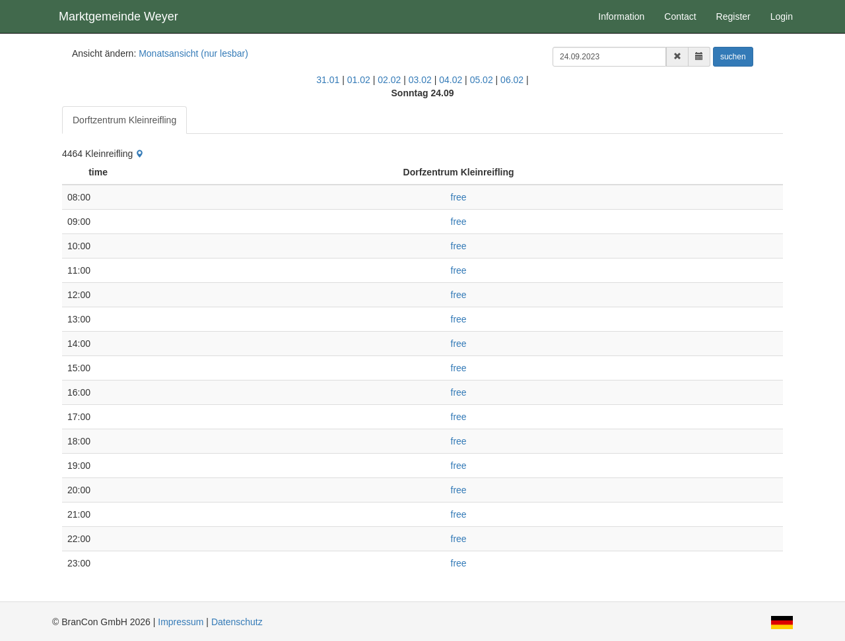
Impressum (180, 622)
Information (621, 16)
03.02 (420, 80)
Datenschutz (237, 622)
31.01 (327, 80)
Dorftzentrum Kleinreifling (124, 120)
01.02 (358, 80)
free (459, 197)
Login (781, 16)
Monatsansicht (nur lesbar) (193, 53)
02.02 (389, 80)
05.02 (481, 80)
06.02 (512, 80)
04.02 (450, 80)
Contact (680, 16)
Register (733, 16)
